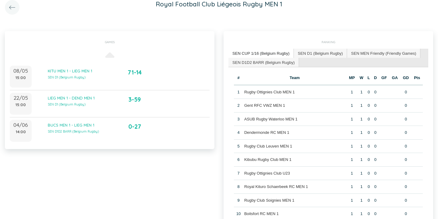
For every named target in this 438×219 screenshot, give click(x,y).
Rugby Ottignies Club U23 (267, 173)
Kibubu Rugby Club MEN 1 (267, 159)
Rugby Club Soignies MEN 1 (269, 200)
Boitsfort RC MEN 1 (261, 213)
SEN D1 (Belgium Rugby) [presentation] (319, 53)
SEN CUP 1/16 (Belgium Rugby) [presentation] (260, 53)
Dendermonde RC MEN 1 (266, 132)
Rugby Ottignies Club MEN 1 (269, 91)
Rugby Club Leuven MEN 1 (268, 146)
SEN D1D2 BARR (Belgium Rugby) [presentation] (263, 62)
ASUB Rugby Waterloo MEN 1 (270, 118)
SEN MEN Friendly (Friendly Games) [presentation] (382, 53)
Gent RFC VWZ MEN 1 (264, 105)
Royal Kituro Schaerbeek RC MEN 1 (276, 186)
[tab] (261, 53)
